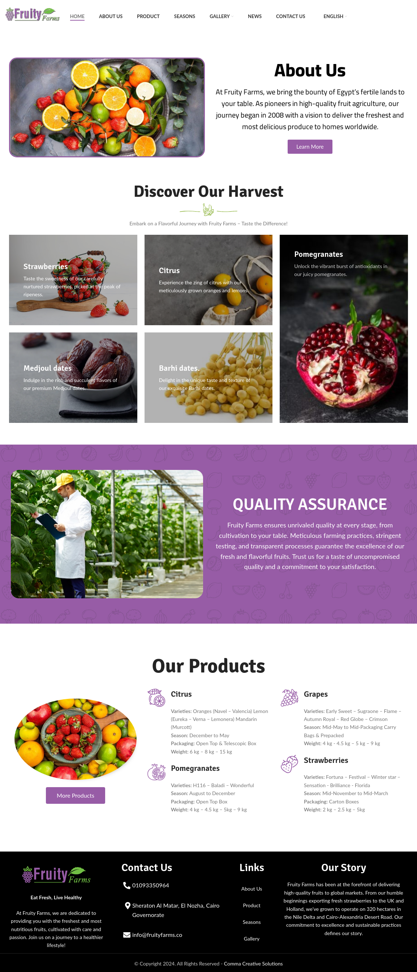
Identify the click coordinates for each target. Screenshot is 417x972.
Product (251, 903)
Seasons (252, 920)
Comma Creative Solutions (253, 961)
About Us (251, 887)
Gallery (251, 937)
